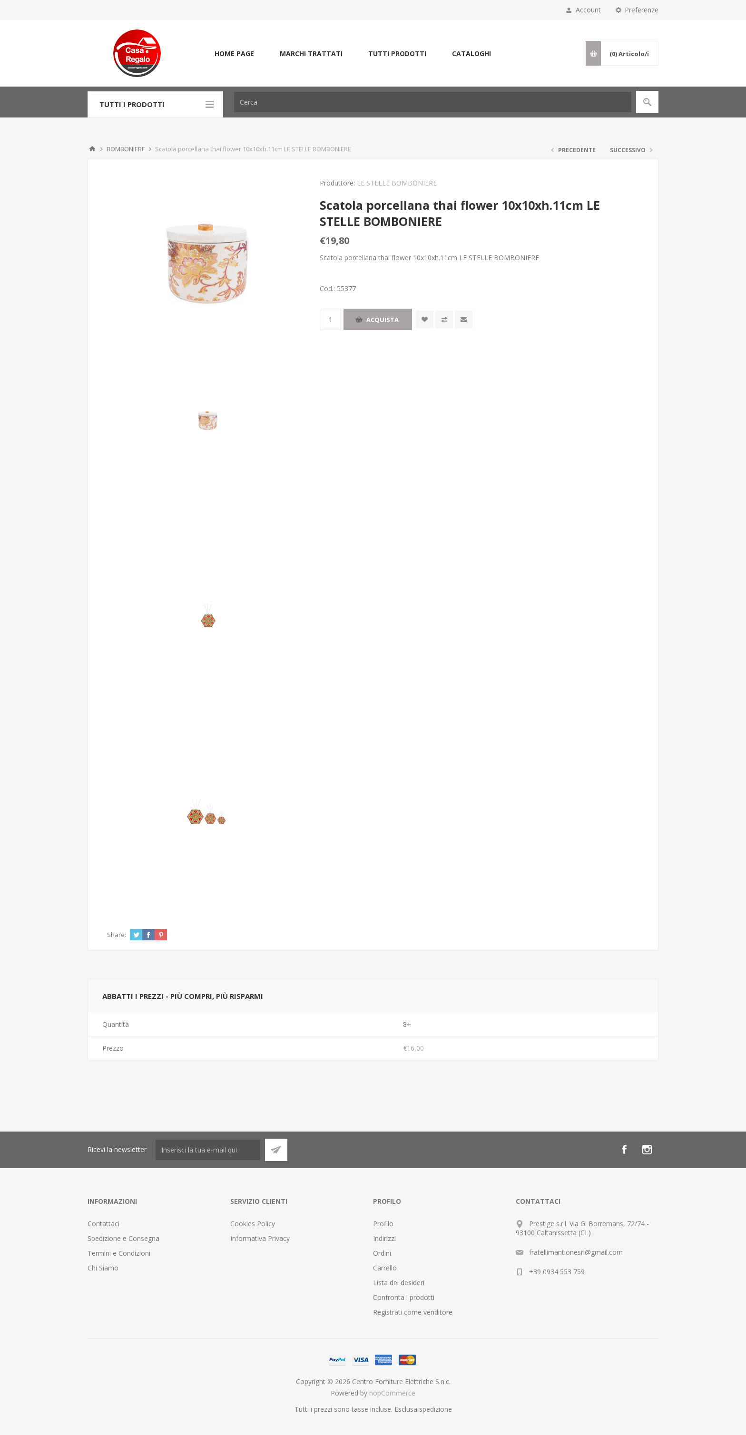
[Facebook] (624, 1149)
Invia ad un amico (463, 319)
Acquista (382, 319)
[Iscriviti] (208, 1150)
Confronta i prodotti (403, 1297)
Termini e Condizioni (119, 1253)
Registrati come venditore (412, 1312)
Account (588, 9)
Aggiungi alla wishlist (424, 319)
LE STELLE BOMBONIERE (397, 182)
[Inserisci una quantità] (330, 319)
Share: (116, 934)
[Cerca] (432, 102)
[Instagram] (647, 1149)
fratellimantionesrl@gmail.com (576, 1252)
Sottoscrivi (276, 1150)
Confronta (444, 319)
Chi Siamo (103, 1267)
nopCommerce (392, 1392)
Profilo (383, 1223)
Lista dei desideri (398, 1282)
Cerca (647, 102)
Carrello (385, 1267)
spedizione (435, 1409)
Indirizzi (384, 1238)
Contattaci (103, 1223)
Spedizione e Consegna (123, 1238)
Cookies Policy (252, 1223)
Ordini (382, 1253)
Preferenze (641, 9)
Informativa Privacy (260, 1238)
